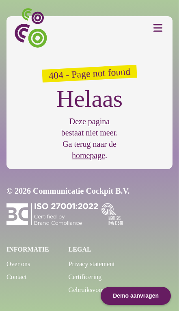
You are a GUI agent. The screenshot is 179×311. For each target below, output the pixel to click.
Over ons (18, 263)
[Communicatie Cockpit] (33, 28)
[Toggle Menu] (157, 27)
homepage (88, 155)
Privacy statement (92, 263)
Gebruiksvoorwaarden (97, 289)
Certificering (85, 276)
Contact (16, 276)
